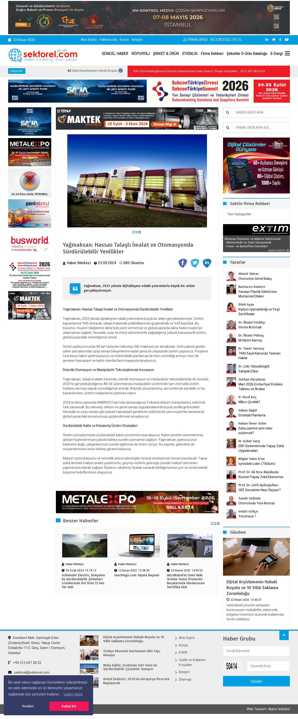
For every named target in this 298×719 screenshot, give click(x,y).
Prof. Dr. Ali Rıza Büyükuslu (258, 472)
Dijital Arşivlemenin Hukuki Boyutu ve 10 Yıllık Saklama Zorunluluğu (252, 587)
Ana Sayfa (89, 39)
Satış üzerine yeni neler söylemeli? (255, 430)
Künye (124, 39)
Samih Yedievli (249, 498)
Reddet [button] (28, 706)
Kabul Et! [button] (69, 706)
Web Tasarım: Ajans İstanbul (268, 709)
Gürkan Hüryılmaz (251, 379)
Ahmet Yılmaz (248, 274)
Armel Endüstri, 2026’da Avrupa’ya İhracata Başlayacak (136, 681)
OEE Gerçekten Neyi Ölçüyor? (259, 490)
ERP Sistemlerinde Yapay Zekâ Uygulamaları (261, 448)
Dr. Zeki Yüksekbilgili (253, 366)
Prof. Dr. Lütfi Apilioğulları (258, 485)
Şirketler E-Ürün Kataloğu (247, 53)
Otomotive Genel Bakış (255, 278)
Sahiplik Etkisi (248, 371)
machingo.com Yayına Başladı (136, 575)
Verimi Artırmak (250, 327)
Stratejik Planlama (251, 415)
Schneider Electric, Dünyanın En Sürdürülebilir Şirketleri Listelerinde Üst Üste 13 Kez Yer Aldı (83, 581)
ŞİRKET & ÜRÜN (166, 53)
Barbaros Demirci (251, 287)
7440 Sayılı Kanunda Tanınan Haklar (259, 355)
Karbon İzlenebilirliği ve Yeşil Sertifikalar (259, 311)
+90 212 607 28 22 (24, 663)
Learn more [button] (73, 694)
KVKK (183, 652)
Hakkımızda (108, 39)
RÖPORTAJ (140, 53)
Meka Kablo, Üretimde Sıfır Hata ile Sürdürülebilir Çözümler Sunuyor (130, 667)
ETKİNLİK (189, 53)
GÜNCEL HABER (115, 53)
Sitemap (185, 679)
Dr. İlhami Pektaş (251, 336)
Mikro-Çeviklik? (249, 402)
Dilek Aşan (246, 305)
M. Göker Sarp (249, 441)
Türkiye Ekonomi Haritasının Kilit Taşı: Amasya (131, 653)
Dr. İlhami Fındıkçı (251, 322)
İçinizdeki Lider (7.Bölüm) (256, 464)
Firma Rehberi (212, 53)
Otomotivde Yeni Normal (256, 503)
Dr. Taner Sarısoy (251, 349)
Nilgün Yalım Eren (251, 459)
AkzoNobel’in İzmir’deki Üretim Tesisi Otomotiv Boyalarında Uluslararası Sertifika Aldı (186, 581)
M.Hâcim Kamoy (250, 340)
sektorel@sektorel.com (29, 672)
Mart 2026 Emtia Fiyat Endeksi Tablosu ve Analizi (260, 386)
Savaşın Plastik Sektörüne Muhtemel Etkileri (257, 294)
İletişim (137, 39)
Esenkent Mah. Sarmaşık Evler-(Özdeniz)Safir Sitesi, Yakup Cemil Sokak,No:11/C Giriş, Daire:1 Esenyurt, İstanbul (36, 645)
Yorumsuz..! (247, 516)
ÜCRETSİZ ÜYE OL (226, 39)
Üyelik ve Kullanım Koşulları (192, 662)
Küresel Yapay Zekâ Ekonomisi (260, 477)
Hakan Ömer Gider (252, 423)
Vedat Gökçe (248, 511)
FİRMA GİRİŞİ (195, 39)
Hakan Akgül (247, 410)
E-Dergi (276, 53)
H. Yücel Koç (247, 397)
